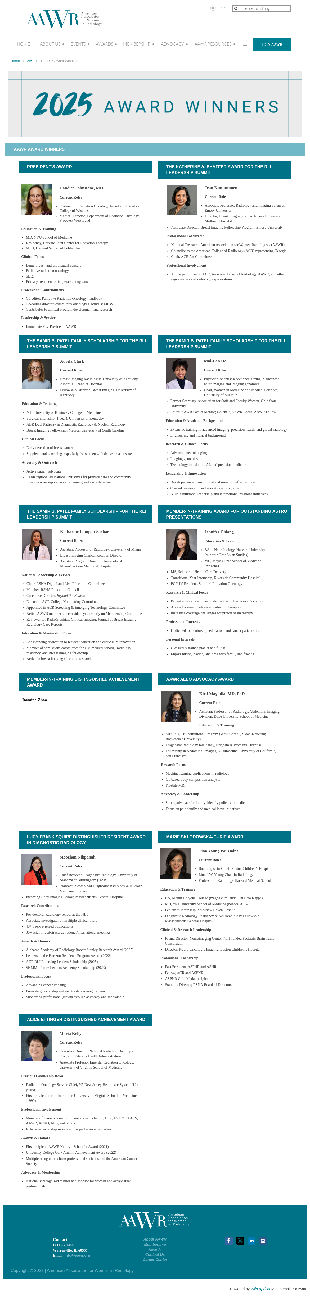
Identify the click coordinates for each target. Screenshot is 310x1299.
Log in (222, 7)
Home (15, 61)
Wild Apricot (260, 1289)
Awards (32, 61)
